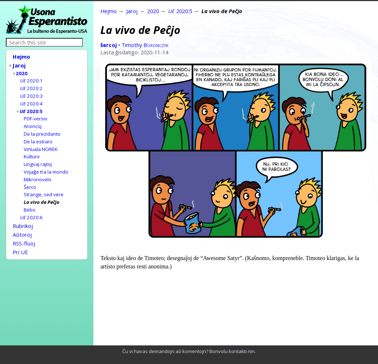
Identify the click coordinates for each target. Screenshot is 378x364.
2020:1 (31, 78)
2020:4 (31, 100)
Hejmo (21, 56)
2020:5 (31, 108)
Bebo (29, 201)
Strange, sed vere (43, 187)
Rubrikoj (23, 217)
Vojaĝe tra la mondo (46, 165)
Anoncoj (33, 122)
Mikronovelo (37, 173)
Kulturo (32, 151)
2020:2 (31, 86)
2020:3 (31, 93)
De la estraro (38, 136)
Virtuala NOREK (41, 144)
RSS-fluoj (24, 233)
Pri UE (20, 241)
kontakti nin (242, 351)
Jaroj (19, 64)
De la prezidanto (42, 129)
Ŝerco (30, 180)
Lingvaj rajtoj (38, 158)
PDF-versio (35, 115)
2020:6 (31, 209)
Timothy (145, 45)
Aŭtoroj (22, 225)
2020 (22, 72)
